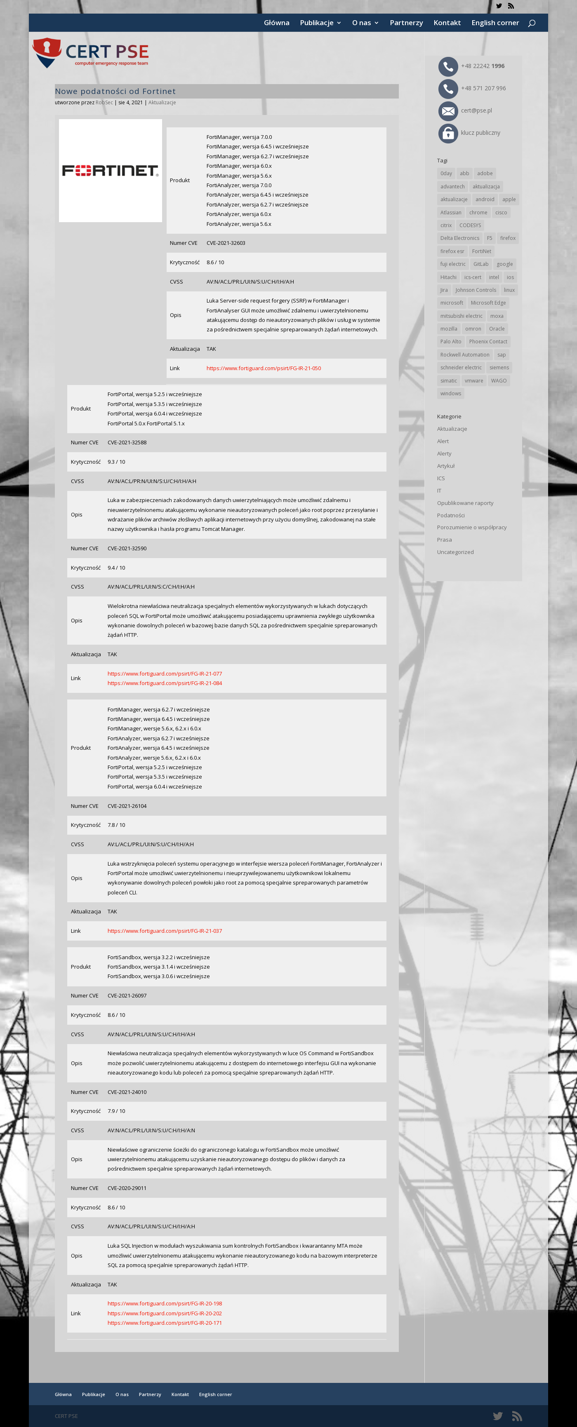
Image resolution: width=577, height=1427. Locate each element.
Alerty (444, 453)
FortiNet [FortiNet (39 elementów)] (481, 251)
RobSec (104, 102)
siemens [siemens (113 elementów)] (499, 367)
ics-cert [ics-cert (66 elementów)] (472, 277)
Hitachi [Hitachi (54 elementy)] (448, 277)
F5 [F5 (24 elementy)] (489, 238)
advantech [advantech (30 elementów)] (452, 186)
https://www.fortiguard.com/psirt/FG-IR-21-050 (264, 368)
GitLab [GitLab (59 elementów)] (481, 264)
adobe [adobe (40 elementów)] (485, 173)
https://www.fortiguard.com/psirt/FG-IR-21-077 (165, 673)
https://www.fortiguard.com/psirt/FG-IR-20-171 (165, 1322)
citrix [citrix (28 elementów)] (446, 225)
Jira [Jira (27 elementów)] (444, 289)
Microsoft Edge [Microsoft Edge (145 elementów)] (488, 302)
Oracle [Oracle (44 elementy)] (497, 328)
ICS (441, 478)
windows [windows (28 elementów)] (450, 393)
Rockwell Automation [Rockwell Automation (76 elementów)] (465, 354)
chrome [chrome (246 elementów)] (478, 212)
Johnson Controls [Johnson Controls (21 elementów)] (476, 289)
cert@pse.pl (465, 110)
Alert (443, 441)
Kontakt (447, 23)
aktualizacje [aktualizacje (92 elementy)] (454, 199)
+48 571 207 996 (472, 88)
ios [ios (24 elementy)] (510, 277)
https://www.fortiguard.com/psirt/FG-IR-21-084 (165, 683)
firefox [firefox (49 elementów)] (508, 238)
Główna (277, 23)
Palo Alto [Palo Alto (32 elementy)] (451, 341)
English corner (495, 23)
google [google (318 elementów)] (505, 264)
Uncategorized (455, 552)
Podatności (451, 515)
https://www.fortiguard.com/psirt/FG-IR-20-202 (165, 1313)
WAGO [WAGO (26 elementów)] (499, 380)
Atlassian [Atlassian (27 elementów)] (451, 212)
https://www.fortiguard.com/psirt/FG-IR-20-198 (165, 1303)
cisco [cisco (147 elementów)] (501, 212)
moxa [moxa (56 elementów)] (497, 315)
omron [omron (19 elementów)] (473, 328)
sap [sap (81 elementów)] (501, 354)
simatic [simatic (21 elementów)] (448, 380)
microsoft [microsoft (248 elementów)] (451, 302)
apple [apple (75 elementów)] (509, 199)
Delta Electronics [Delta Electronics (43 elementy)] (459, 238)
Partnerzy (406, 23)
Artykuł (446, 465)
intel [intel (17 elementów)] (494, 277)
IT (439, 490)
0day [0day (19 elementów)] (446, 173)
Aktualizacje (162, 102)
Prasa (444, 539)
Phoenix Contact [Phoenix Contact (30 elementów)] (488, 341)
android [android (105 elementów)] (485, 199)
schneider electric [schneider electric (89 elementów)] (461, 367)
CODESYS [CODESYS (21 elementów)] (470, 225)
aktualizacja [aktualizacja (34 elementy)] (486, 186)
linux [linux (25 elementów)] (509, 289)
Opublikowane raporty (465, 503)
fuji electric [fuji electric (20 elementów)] (453, 264)
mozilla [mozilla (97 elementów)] (448, 328)
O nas (361, 23)
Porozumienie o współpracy (472, 527)
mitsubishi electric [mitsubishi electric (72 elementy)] (461, 315)
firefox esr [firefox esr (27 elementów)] (452, 251)
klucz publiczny (469, 132)
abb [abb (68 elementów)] (464, 173)
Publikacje (317, 23)
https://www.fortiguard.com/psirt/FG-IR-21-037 (165, 930)
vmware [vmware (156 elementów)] (474, 380)
